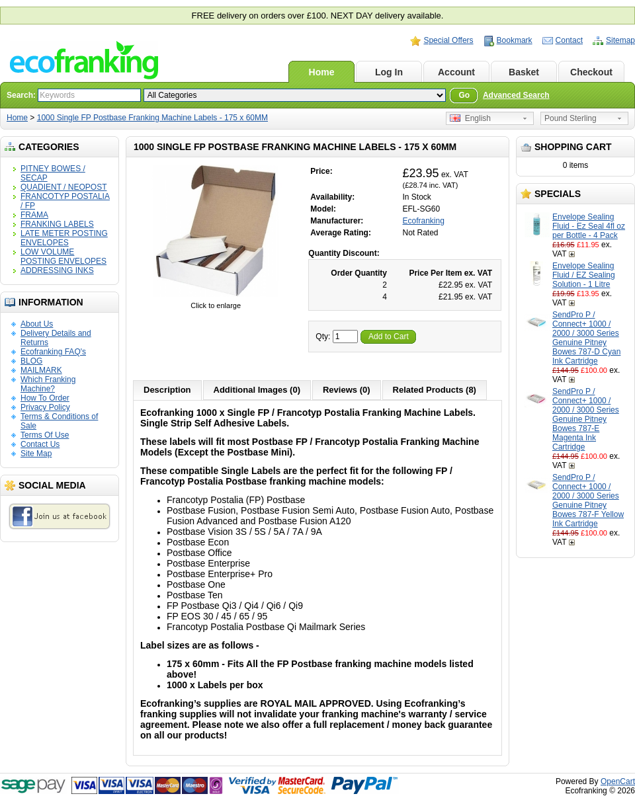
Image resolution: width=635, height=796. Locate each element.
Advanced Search (516, 95)
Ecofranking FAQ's (53, 351)
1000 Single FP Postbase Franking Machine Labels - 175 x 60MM (152, 117)
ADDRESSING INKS (57, 270)
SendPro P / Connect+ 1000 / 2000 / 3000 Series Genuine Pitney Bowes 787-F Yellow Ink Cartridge (588, 500)
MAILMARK (41, 370)
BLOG (31, 361)
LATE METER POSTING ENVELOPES (64, 238)
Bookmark (514, 40)
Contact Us (40, 444)
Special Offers (448, 40)
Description (167, 390)
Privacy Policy (45, 407)
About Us (37, 324)
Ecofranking (423, 220)
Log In (389, 72)
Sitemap (620, 40)
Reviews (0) (346, 390)
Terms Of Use (45, 435)
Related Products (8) (434, 390)
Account (456, 72)
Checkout (591, 72)
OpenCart (618, 781)
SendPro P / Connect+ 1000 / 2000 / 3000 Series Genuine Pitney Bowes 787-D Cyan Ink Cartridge (586, 338)
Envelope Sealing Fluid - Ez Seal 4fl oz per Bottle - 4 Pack (588, 226)
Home (322, 72)
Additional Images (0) (257, 390)
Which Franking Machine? (48, 384)
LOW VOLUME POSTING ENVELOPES (63, 256)
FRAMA (34, 214)
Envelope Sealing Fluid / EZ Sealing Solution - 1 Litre (583, 275)
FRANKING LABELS (57, 224)
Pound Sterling (570, 118)
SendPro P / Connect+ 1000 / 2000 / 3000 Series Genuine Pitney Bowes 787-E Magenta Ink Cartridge (585, 419)
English (470, 118)
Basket (524, 72)
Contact (569, 40)
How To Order (45, 398)
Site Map (36, 453)
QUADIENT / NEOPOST (63, 187)
